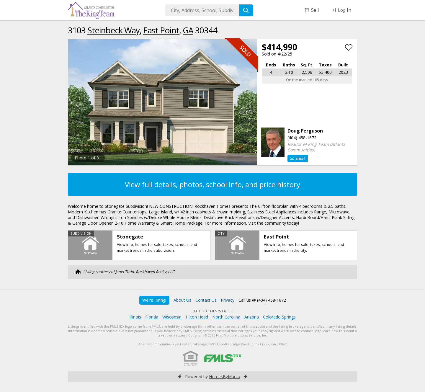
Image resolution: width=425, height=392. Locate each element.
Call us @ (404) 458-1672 (262, 300)
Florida (151, 317)
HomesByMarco (224, 376)
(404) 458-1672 (301, 138)
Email (297, 158)
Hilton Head (197, 317)
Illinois (135, 317)
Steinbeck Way (113, 30)
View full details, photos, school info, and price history (212, 184)
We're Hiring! (154, 300)
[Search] (246, 10)
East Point (161, 30)
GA (188, 30)
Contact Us (206, 300)
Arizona (251, 317)
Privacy (227, 300)
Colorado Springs (279, 317)
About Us (182, 300)
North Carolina (226, 317)
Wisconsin (172, 317)
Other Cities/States (212, 311)
